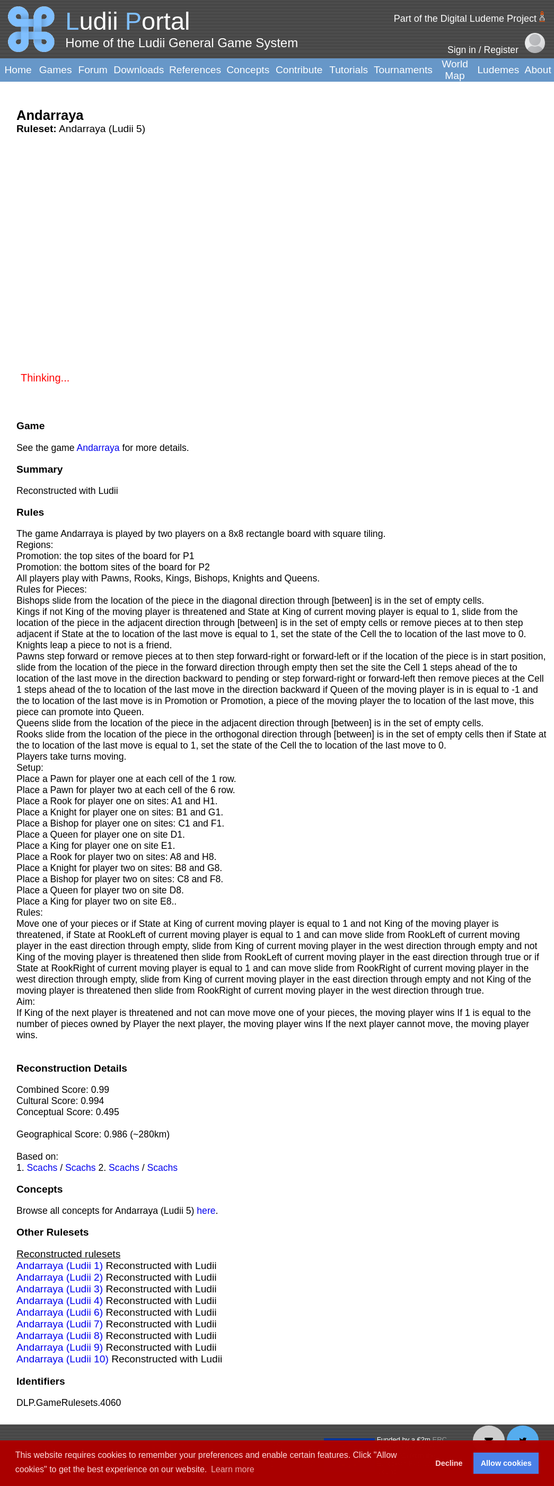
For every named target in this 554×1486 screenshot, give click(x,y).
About (538, 69)
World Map (455, 69)
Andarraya (97, 447)
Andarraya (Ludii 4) (59, 1300)
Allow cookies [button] (506, 1463)
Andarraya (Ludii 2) (59, 1277)
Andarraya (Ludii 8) (59, 1335)
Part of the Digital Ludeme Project (465, 18)
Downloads (138, 69)
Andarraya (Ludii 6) (59, 1312)
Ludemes (498, 69)
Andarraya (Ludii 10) (62, 1359)
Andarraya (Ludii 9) (59, 1347)
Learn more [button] (232, 1469)
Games (55, 69)
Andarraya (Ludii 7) (59, 1323)
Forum (92, 69)
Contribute (299, 69)
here (206, 1210)
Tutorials (348, 69)
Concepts (247, 69)
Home (17, 69)
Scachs (42, 1167)
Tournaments (403, 69)
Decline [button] (448, 1463)
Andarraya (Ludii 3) (59, 1288)
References (195, 69)
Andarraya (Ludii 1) (59, 1265)
